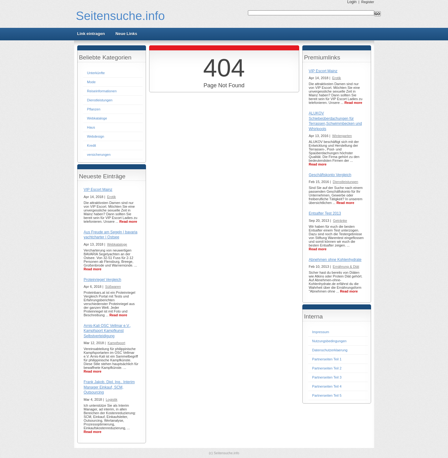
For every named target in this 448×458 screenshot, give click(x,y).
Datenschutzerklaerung (329, 350)
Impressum (320, 332)
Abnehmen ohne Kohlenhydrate (335, 259)
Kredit (91, 145)
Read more (128, 221)
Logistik (111, 399)
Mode (91, 82)
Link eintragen (91, 33)
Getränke (340, 220)
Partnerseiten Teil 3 (326, 377)
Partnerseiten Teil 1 (326, 359)
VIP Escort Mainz (98, 189)
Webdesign (95, 136)
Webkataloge (97, 118)
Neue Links (126, 33)
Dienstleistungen (99, 100)
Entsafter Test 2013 (325, 213)
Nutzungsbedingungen (329, 341)
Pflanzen (93, 109)
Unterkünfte (96, 73)
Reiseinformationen (102, 91)
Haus (91, 127)
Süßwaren (113, 286)
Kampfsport (116, 343)
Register (367, 2)
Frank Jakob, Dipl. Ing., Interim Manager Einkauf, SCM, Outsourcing (109, 387)
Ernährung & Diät (346, 266)
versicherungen (98, 154)
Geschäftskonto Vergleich (330, 175)
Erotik (111, 197)
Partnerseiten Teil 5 (326, 395)
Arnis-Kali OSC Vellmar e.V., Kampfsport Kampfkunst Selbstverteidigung (107, 330)
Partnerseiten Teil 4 (326, 386)
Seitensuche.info (120, 16)
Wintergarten (342, 136)
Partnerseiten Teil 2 (326, 368)
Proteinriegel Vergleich (102, 279)
